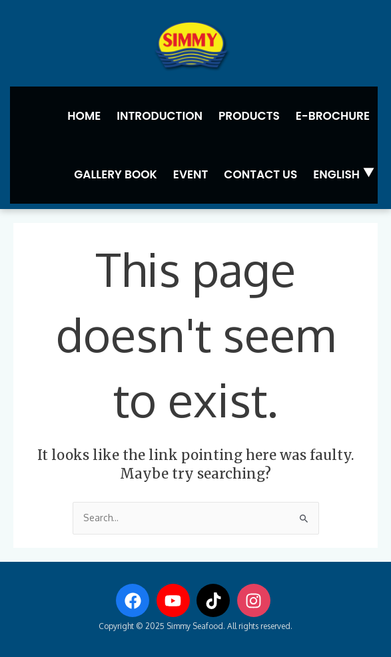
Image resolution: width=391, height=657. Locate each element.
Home (84, 116)
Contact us (260, 174)
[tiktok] (215, 600)
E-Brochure (333, 116)
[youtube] (176, 600)
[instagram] (256, 600)
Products (249, 116)
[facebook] (135, 600)
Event (190, 174)
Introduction (159, 116)
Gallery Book (115, 174)
